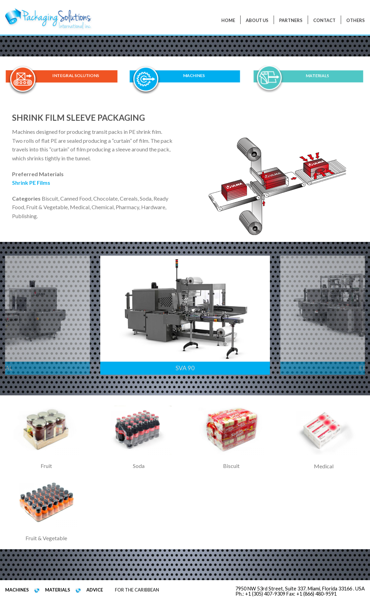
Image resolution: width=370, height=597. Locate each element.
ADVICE (94, 590)
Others (355, 20)
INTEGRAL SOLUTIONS (75, 75)
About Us (257, 20)
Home (228, 20)
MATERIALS (318, 75)
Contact (324, 20)
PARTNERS (291, 20)
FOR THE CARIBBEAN (137, 590)
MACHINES (194, 75)
